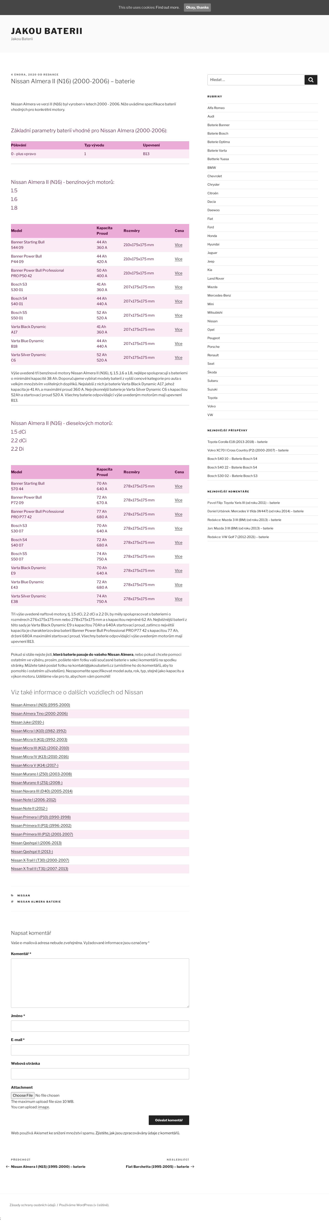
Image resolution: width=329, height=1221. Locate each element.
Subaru (212, 381)
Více (178, 245)
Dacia (211, 201)
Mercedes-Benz (219, 295)
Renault (213, 355)
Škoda (212, 372)
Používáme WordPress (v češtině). (84, 1205)
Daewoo (213, 210)
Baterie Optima (218, 142)
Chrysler (213, 184)
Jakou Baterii (47, 31)
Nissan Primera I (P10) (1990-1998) (41, 817)
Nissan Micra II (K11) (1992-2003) (39, 739)
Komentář (21, 954)
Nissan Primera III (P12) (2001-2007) (42, 834)
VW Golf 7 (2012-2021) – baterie (245, 537)
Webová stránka (25, 1063)
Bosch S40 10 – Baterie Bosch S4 (232, 459)
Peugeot (213, 338)
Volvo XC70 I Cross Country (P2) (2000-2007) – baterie (248, 450)
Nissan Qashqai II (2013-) (32, 851)
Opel (210, 329)
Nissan (23, 895)
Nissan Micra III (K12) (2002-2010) (40, 748)
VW (210, 415)
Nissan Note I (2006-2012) (33, 800)
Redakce (51, 74)
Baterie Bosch (217, 133)
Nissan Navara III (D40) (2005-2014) (42, 791)
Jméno (18, 1016)
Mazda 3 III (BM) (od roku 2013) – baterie (251, 520)
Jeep (210, 261)
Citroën (212, 193)
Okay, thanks (198, 7)
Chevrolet (214, 176)
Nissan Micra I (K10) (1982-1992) (38, 731)
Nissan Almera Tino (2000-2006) (39, 713)
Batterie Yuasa (218, 159)
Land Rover (215, 278)
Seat (210, 363)
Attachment (22, 1087)
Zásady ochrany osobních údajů (33, 1205)
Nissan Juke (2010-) (27, 722)
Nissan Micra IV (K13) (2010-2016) (40, 757)
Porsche (213, 347)
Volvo (211, 406)
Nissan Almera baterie (39, 901)
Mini (210, 304)
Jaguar (212, 253)
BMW (211, 167)
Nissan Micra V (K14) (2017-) (34, 765)
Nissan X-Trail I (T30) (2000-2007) (40, 860)
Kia (209, 270)
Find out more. (168, 7)
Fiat (210, 219)
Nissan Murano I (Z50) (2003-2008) (41, 774)
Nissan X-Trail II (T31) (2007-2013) (39, 869)
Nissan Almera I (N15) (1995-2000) (40, 705)
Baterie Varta (217, 150)
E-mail (18, 1040)
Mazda (212, 287)
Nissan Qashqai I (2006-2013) (36, 843)
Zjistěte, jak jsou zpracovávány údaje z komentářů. (138, 1133)
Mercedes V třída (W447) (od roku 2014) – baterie (267, 511)
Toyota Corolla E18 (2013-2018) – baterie (237, 442)
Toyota (212, 398)
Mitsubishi (214, 312)
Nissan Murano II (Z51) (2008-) (37, 783)
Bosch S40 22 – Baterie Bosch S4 (232, 467)
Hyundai (213, 244)
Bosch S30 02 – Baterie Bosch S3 (232, 476)
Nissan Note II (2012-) (29, 808)
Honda (212, 236)
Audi (210, 116)
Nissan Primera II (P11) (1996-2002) (41, 825)
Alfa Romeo (216, 108)
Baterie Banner (218, 125)
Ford (210, 227)
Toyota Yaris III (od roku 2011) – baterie (252, 503)
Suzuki (212, 389)
